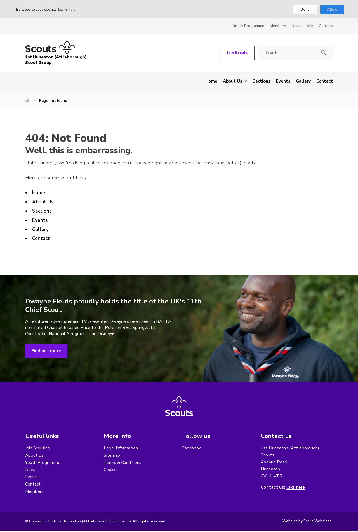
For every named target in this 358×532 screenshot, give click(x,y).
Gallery (303, 81)
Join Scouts (237, 53)
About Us (232, 81)
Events (283, 81)
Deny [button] (305, 9)
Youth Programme (248, 26)
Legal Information (121, 449)
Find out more (46, 351)
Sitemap (112, 456)
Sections (261, 81)
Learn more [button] (67, 9)
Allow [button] (332, 9)
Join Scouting (37, 449)
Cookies (326, 26)
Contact (324, 81)
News (297, 26)
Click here (295, 488)
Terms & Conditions (123, 463)
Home (211, 81)
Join (310, 26)
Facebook (191, 449)
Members (278, 26)
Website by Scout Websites (306, 522)
